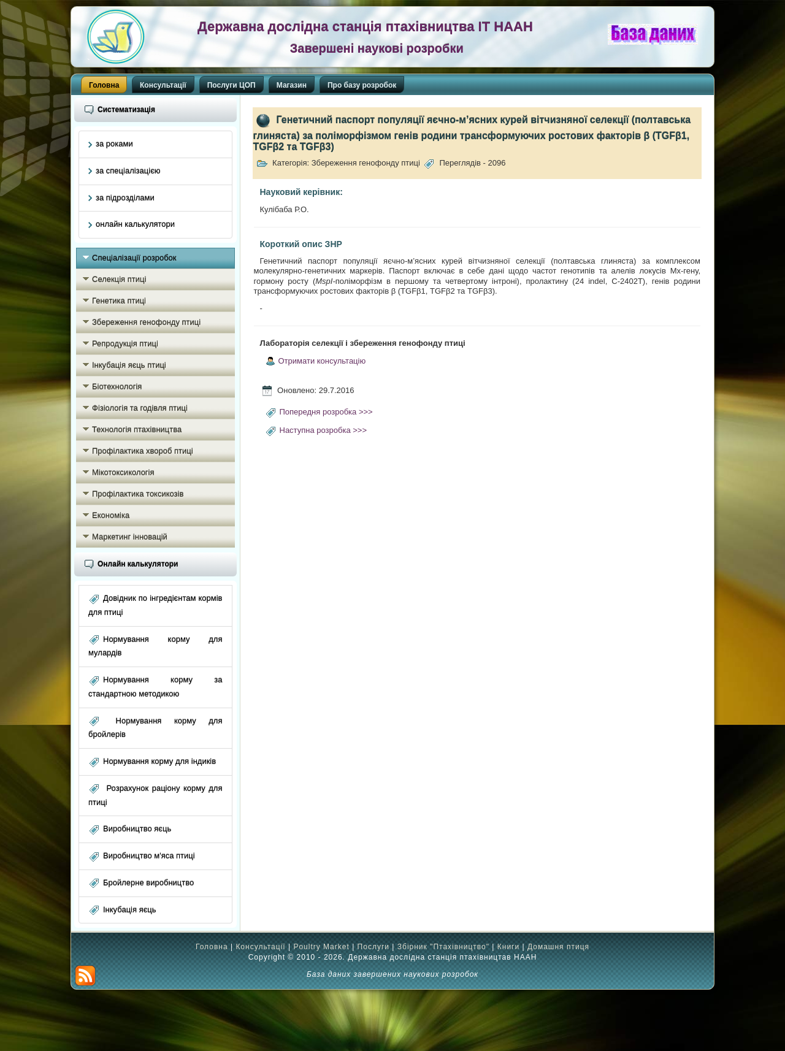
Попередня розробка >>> (326, 411)
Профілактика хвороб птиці (142, 451)
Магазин (292, 85)
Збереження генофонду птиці (146, 322)
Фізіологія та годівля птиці (140, 408)
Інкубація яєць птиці (129, 365)
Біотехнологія (117, 386)
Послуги (373, 946)
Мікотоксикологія (123, 472)
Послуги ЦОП (231, 85)
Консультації (163, 85)
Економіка (110, 515)
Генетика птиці (119, 300)
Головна (104, 85)
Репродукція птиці (125, 343)
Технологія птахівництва (137, 429)
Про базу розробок (361, 85)
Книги (508, 946)
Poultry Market (321, 946)
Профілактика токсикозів (137, 494)
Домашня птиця (558, 946)
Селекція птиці (119, 279)
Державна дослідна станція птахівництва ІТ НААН (365, 26)
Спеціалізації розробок (134, 257)
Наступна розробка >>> (323, 430)
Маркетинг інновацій (129, 536)
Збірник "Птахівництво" (443, 946)
